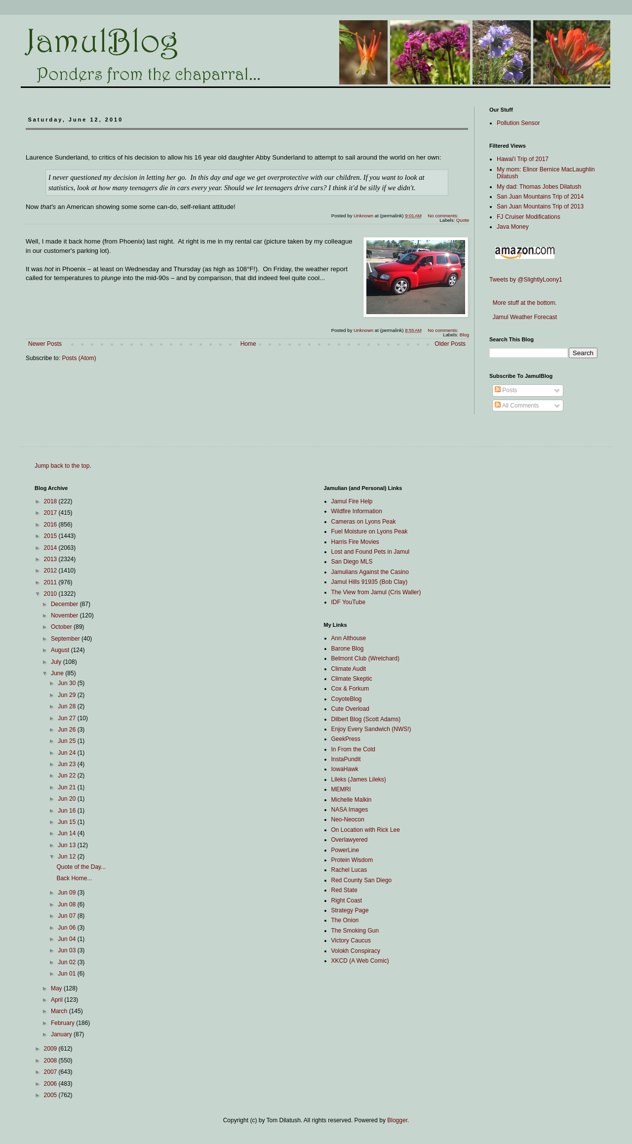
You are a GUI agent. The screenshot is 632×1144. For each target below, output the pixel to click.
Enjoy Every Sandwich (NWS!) (371, 729)
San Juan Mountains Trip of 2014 (540, 196)
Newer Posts (45, 343)
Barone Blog (347, 648)
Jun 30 (67, 683)
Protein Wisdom (352, 860)
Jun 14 (67, 833)
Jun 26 (67, 729)
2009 (51, 1048)
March (60, 1011)
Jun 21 (67, 787)
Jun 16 (67, 810)
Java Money (513, 226)
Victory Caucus (351, 940)
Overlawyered (349, 839)
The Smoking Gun (355, 930)
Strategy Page (350, 910)
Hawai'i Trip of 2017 (523, 159)
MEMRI (341, 789)
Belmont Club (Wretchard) (365, 658)
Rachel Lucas (349, 869)
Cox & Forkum (350, 688)
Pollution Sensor (518, 123)
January (62, 1034)
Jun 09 (67, 892)
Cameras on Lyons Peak (363, 521)
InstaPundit (346, 759)
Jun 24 (67, 752)
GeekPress (345, 738)
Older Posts (450, 343)
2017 (51, 512)
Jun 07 (67, 915)
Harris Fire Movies (355, 541)
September (66, 638)
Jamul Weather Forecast (523, 317)
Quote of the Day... (81, 866)
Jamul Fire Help (352, 501)
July (57, 661)
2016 (51, 524)
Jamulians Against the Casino (370, 572)
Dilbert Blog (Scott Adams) (366, 719)
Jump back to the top (62, 465)
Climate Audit (348, 668)
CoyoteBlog (346, 698)
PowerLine (345, 850)
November (65, 615)
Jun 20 (67, 798)
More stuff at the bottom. (523, 302)
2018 (51, 501)
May (57, 988)
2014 (51, 547)
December (65, 604)
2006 (51, 1083)
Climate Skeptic (351, 678)
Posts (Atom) (79, 358)
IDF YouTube (348, 602)
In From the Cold (353, 749)
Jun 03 (67, 950)
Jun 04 (67, 939)
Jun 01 (67, 973)
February (63, 1023)
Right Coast (346, 900)
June (58, 673)
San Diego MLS (352, 561)
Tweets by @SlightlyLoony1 (525, 279)
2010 (51, 593)
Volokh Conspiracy (355, 950)
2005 (51, 1095)
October (62, 626)
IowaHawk (344, 769)
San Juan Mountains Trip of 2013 (540, 206)
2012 (51, 570)
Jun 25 (67, 740)
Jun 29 (67, 695)
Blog (464, 334)
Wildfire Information (356, 511)
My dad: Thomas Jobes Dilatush (539, 186)
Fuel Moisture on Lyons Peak (369, 531)
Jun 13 (67, 845)
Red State (344, 890)
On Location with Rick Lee (365, 829)
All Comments (517, 405)
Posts (506, 390)
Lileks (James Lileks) (358, 779)
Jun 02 (67, 962)
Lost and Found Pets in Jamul (370, 551)
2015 (51, 535)
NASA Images (349, 809)
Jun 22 (67, 775)
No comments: (444, 215)
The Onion (345, 920)
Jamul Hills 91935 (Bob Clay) (369, 581)
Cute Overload (350, 708)
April (57, 999)
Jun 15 (67, 821)
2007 (51, 1071)
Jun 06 (67, 927)
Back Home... (74, 878)
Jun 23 (67, 764)
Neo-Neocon (347, 819)
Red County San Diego (361, 880)
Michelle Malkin (351, 799)
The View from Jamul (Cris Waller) (376, 592)
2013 (51, 559)
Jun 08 (67, 904)
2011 (51, 582)
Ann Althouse (348, 638)
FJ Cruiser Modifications (528, 216)
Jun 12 (67, 856)
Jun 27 (67, 718)
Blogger (397, 1120)
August (61, 650)
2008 (51, 1060)
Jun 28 (67, 706)
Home (248, 343)
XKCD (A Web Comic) (360, 960)
